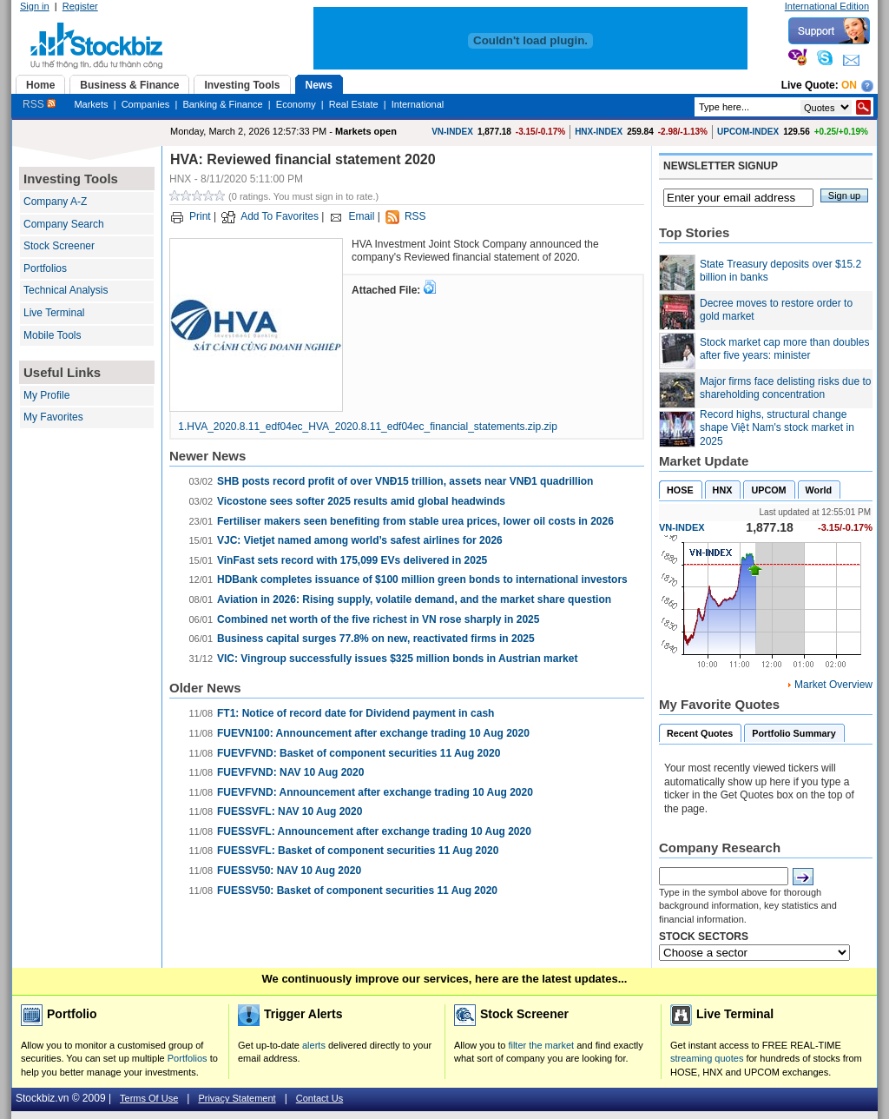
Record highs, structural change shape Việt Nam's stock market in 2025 (777, 427)
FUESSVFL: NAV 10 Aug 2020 (289, 811)
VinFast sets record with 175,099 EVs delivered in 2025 (352, 560)
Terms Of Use (149, 1098)
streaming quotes (706, 1058)
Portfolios (45, 268)
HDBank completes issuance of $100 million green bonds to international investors (422, 579)
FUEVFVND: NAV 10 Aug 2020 (290, 772)
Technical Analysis (65, 290)
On (849, 85)
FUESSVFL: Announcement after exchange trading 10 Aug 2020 (374, 831)
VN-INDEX (452, 131)
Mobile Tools (52, 335)
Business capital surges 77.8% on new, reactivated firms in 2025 (376, 638)
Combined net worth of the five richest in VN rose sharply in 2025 (378, 619)
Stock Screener (59, 246)
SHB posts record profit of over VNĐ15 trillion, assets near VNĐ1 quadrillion (405, 481)
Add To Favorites (279, 216)
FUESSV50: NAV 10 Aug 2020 (289, 870)
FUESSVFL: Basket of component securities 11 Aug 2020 (357, 850)
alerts (314, 1045)
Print (200, 216)
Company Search (63, 224)
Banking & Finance (222, 104)
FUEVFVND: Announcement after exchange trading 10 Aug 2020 (375, 792)
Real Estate (354, 104)
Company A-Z (55, 201)
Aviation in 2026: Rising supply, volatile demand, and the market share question (414, 599)
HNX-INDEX (598, 131)
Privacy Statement (236, 1098)
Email (361, 216)
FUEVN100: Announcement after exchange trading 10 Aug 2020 (373, 733)
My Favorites (53, 417)
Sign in (34, 6)
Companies (146, 104)
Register (80, 6)
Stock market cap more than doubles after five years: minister (784, 349)
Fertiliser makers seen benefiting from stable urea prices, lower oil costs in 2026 (415, 521)
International (418, 104)
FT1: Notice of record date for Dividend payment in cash (355, 713)
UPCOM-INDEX (748, 131)
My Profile (46, 395)
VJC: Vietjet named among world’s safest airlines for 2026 (360, 540)
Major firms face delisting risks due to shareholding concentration (785, 388)
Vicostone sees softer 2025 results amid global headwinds (361, 501)
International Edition (827, 6)
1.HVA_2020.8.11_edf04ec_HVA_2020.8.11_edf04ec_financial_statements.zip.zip (367, 426)
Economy (296, 104)
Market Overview (833, 685)
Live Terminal (53, 313)
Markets (91, 104)
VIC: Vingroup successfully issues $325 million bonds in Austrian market (397, 658)
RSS (39, 104)
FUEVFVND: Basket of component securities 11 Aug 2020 (358, 753)
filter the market (541, 1045)
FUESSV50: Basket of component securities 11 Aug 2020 (357, 890)
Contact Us (319, 1098)
